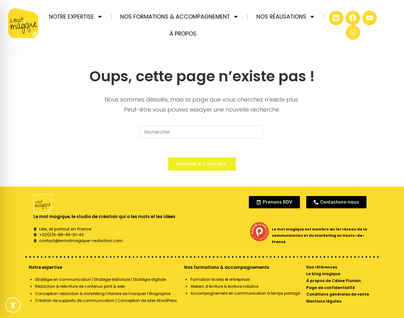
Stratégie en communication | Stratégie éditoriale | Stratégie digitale (100, 279)
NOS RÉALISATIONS (285, 17)
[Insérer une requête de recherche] (201, 132)
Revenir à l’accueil (202, 164)
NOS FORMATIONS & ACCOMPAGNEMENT (179, 17)
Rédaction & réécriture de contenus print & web (80, 286)
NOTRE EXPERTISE (76, 17)
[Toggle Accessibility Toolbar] (13, 305)
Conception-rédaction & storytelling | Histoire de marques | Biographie (102, 293)
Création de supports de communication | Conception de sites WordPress (106, 300)
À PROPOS (182, 34)
